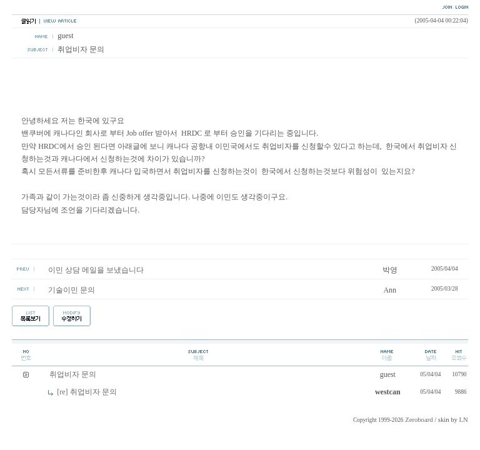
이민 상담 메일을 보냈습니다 (96, 270)
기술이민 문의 (71, 290)
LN (463, 419)
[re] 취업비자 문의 (86, 392)
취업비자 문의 (72, 374)
